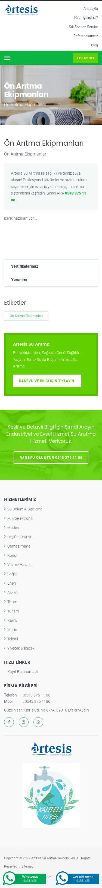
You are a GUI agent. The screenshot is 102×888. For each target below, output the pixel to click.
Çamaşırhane (18, 546)
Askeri (12, 592)
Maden (13, 527)
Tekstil (12, 638)
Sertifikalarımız (24, 266)
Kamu (12, 620)
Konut (12, 555)
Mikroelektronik (20, 518)
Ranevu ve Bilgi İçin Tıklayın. (47, 380)
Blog (94, 45)
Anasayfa (91, 8)
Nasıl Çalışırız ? (86, 17)
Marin (12, 629)
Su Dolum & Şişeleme (24, 509)
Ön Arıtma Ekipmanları (26, 315)
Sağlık (12, 573)
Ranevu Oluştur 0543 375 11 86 (51, 457)
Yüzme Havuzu (20, 564)
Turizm (13, 611)
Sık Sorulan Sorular (83, 26)
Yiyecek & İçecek (21, 648)
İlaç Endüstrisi (19, 536)
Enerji (12, 583)
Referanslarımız (85, 35)
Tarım (12, 601)
